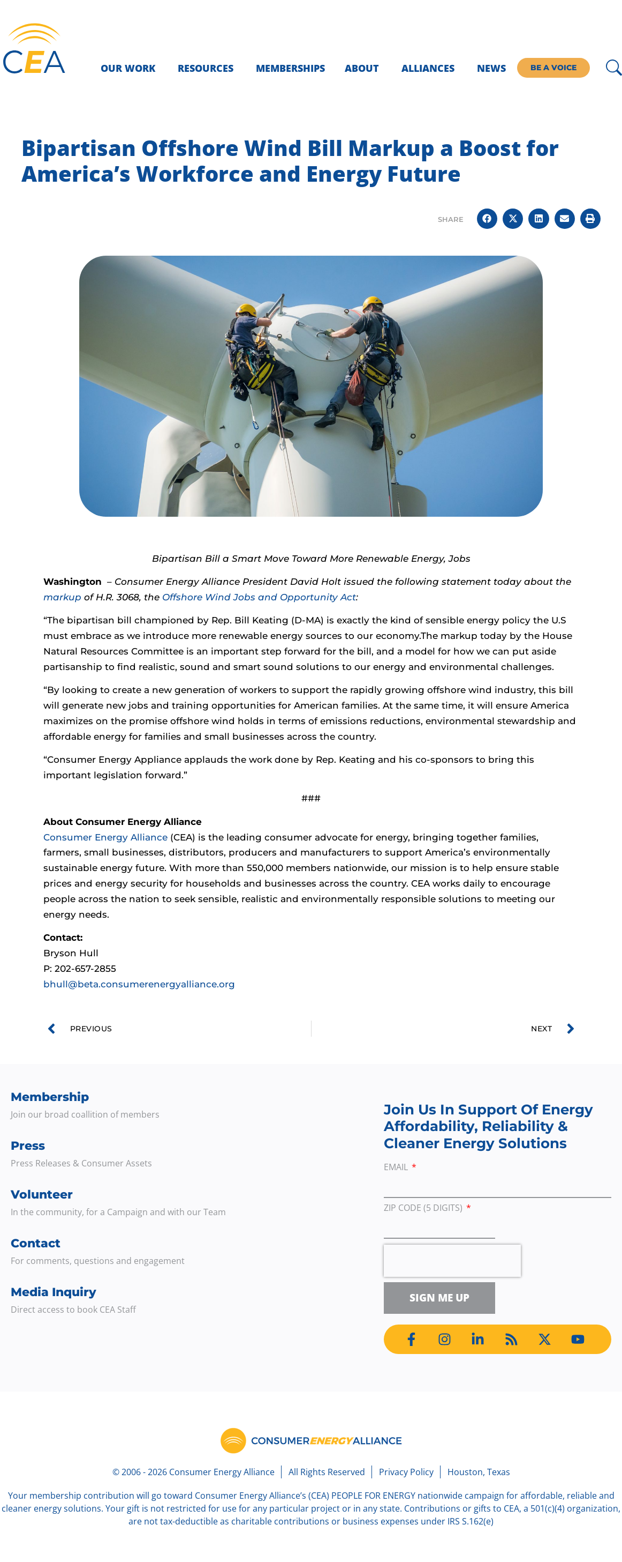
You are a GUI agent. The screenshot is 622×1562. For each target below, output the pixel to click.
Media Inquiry (53, 1292)
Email (397, 1168)
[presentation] (452, 1261)
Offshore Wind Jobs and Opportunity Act (259, 597)
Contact (35, 1243)
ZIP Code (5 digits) (424, 1208)
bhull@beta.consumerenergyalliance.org (139, 984)
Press (28, 1146)
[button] (487, 219)
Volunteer (42, 1194)
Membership (50, 1097)
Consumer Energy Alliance (105, 837)
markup (62, 597)
